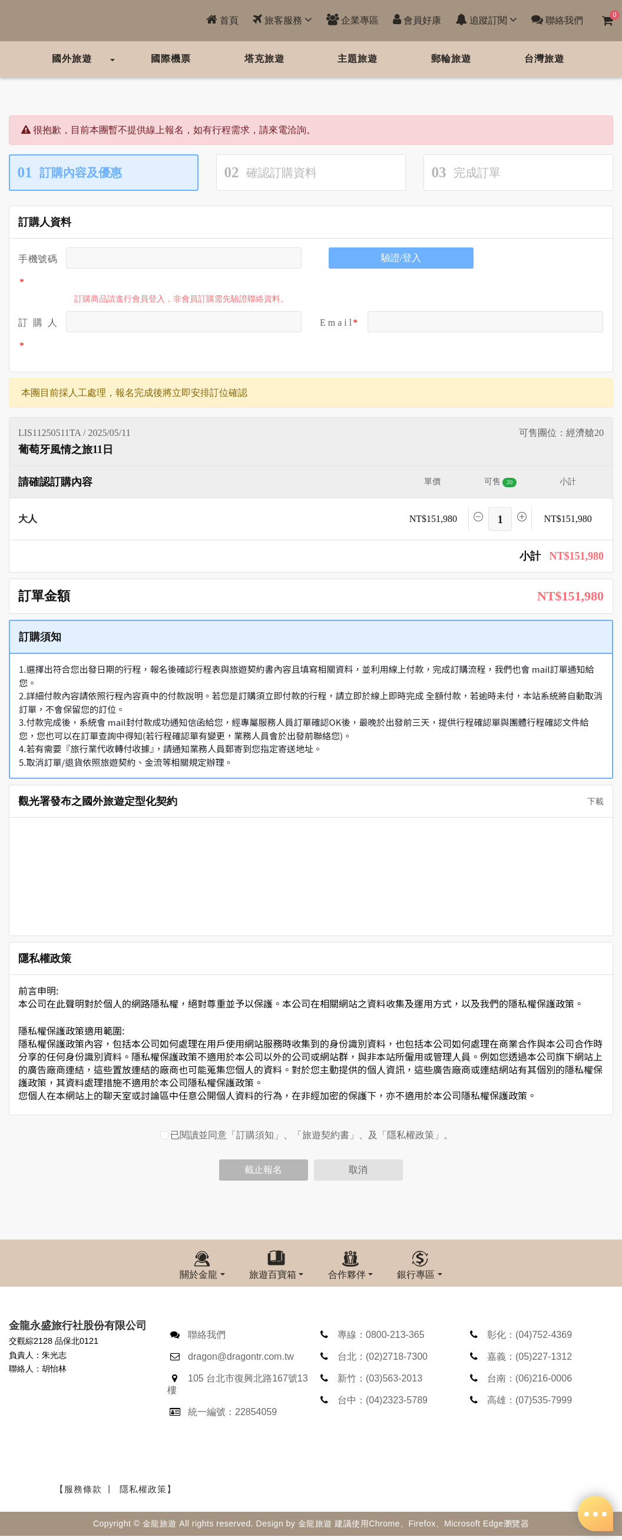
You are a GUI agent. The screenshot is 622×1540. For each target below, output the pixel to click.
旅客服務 (282, 19)
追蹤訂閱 (486, 19)
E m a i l (336, 323)
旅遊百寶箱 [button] (272, 1275)
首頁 (222, 19)
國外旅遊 (72, 59)
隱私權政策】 (148, 1493)
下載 (591, 801)
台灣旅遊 (544, 59)
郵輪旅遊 (451, 59)
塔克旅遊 (264, 59)
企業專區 (352, 19)
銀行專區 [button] (416, 1275)
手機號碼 (37, 259)
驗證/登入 (401, 258)
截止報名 (263, 1170)
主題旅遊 (358, 59)
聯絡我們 (557, 19)
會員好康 (417, 19)
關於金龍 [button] (198, 1275)
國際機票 (171, 59)
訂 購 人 (37, 323)
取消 (358, 1170)
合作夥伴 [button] (347, 1275)
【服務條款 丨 (84, 1493)
